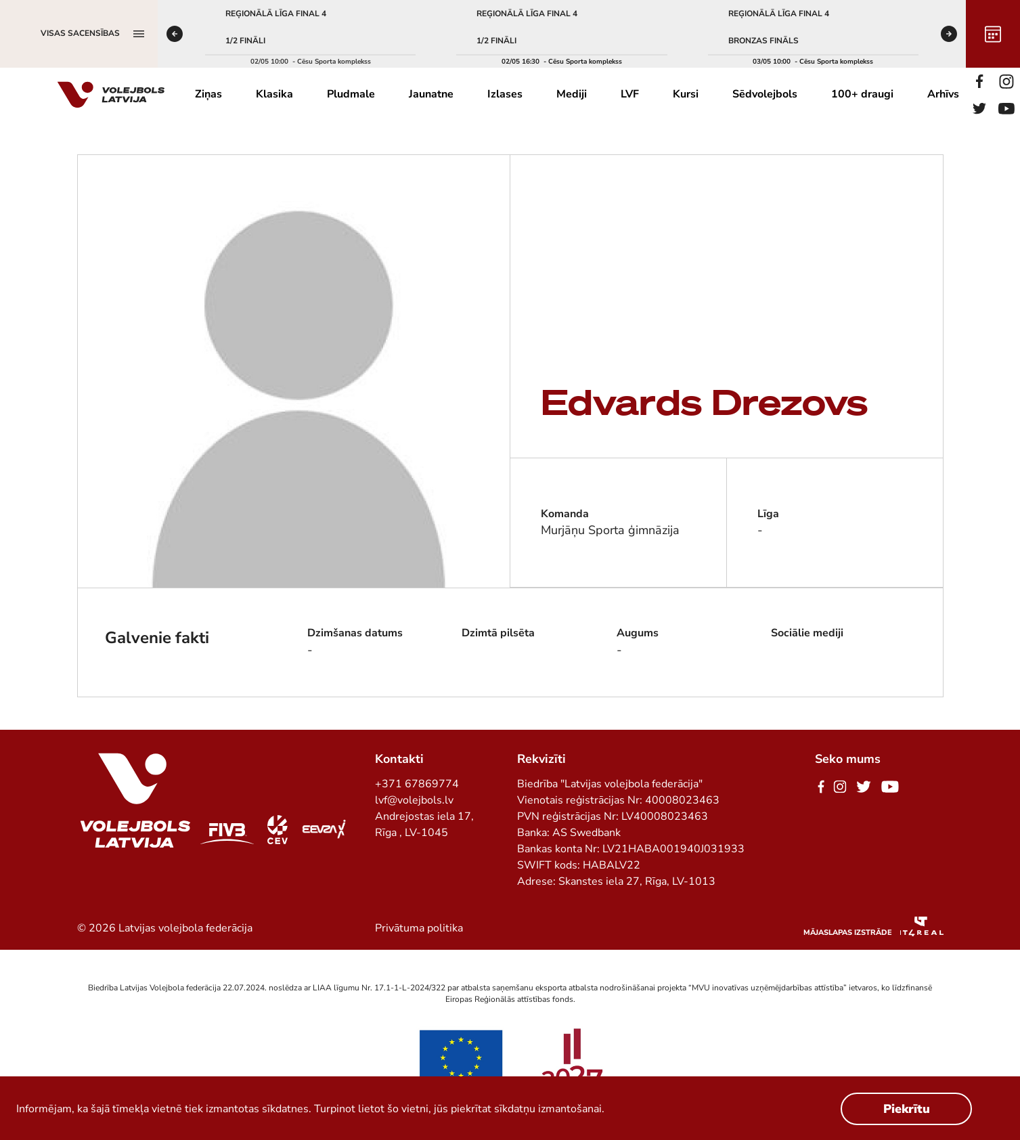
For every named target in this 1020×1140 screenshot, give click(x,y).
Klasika (274, 94)
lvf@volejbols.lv (414, 800)
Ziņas (208, 94)
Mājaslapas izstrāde (847, 932)
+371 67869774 (417, 783)
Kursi (686, 94)
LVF (630, 94)
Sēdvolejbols (764, 94)
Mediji (571, 94)
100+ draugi (862, 94)
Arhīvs (943, 94)
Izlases (505, 94)
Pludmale (351, 94)
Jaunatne (431, 94)
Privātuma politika (419, 928)
